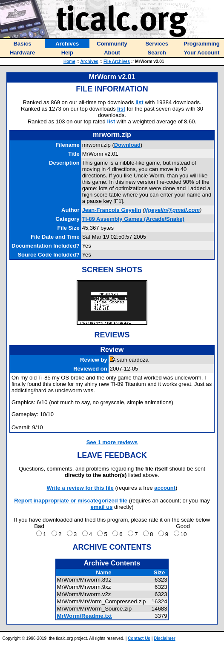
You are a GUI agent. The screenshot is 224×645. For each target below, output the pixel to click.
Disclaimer (164, 638)
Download (127, 145)
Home (69, 61)
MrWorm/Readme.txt (84, 616)
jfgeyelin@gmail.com (172, 210)
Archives (89, 61)
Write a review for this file (80, 488)
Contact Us (139, 638)
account (164, 488)
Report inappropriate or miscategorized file (70, 500)
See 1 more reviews (112, 442)
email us (101, 507)
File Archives (116, 61)
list (139, 102)
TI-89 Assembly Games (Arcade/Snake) (133, 219)
